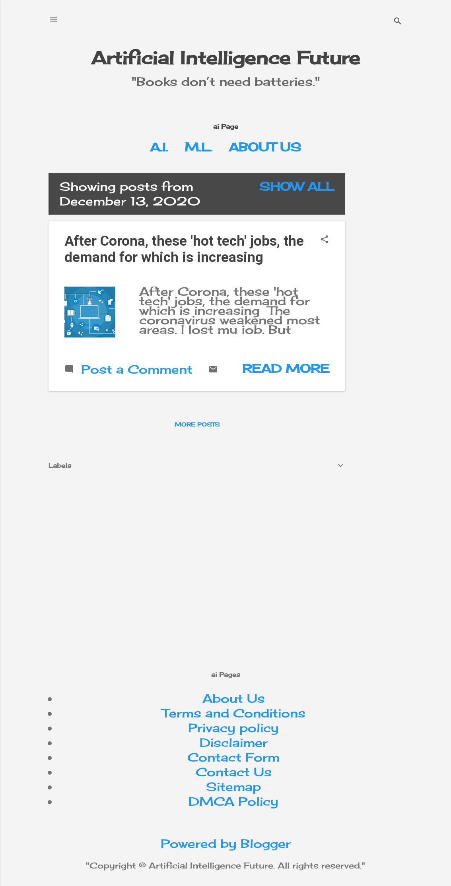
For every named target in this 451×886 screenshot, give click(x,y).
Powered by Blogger (226, 843)
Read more (285, 368)
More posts (197, 424)
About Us (265, 147)
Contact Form (233, 757)
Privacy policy (233, 728)
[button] (324, 240)
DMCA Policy (233, 801)
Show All (296, 186)
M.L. (198, 147)
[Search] (397, 22)
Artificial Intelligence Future (225, 58)
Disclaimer (234, 742)
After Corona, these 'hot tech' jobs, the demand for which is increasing (184, 249)
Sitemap (233, 786)
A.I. (159, 147)
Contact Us (234, 772)
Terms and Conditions (233, 713)
